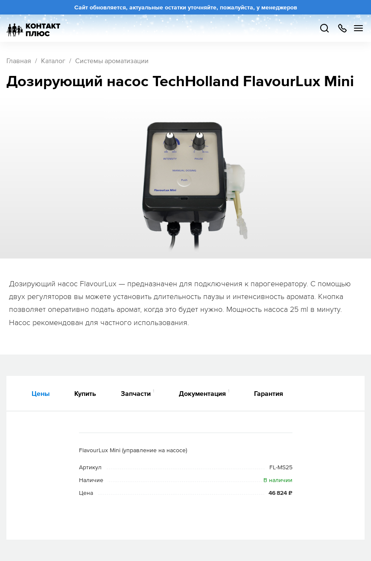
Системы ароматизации (112, 60)
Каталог (53, 60)
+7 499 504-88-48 (342, 28)
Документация (204, 393)
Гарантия (268, 393)
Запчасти (137, 393)
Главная (18, 60)
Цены (41, 393)
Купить (85, 393)
